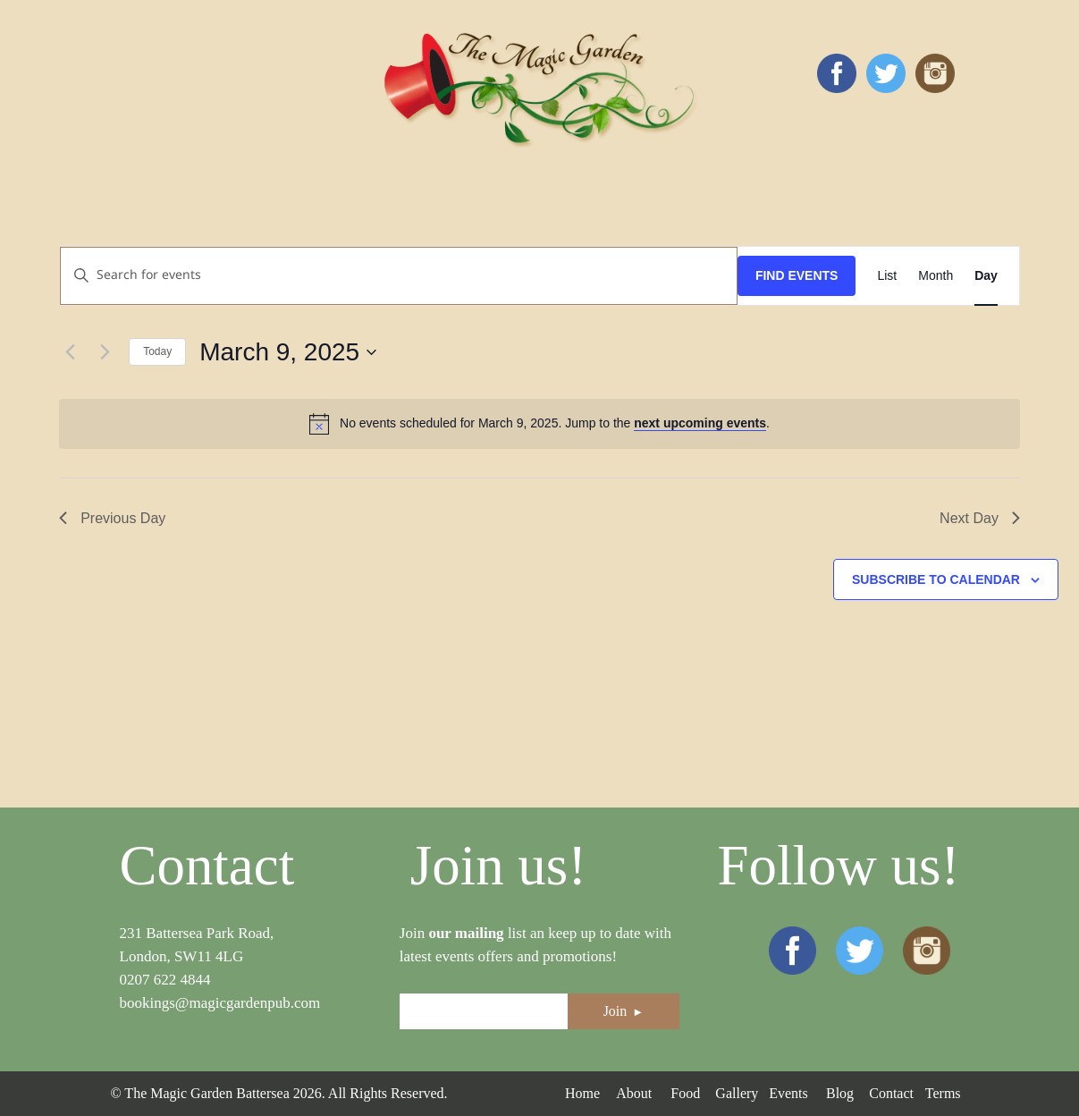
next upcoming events (700, 423)
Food (685, 1093)
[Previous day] (69, 352)
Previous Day (112, 518)
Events (788, 1093)
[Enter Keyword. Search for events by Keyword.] (399, 276)
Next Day (980, 518)
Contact (891, 1093)
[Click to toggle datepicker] (287, 352)
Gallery (736, 1093)
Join (624, 1011)
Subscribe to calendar (936, 579)
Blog (840, 1093)
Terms (943, 1093)
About (634, 1093)
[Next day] (104, 352)
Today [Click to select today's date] (157, 351)
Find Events (797, 275)
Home (582, 1093)
